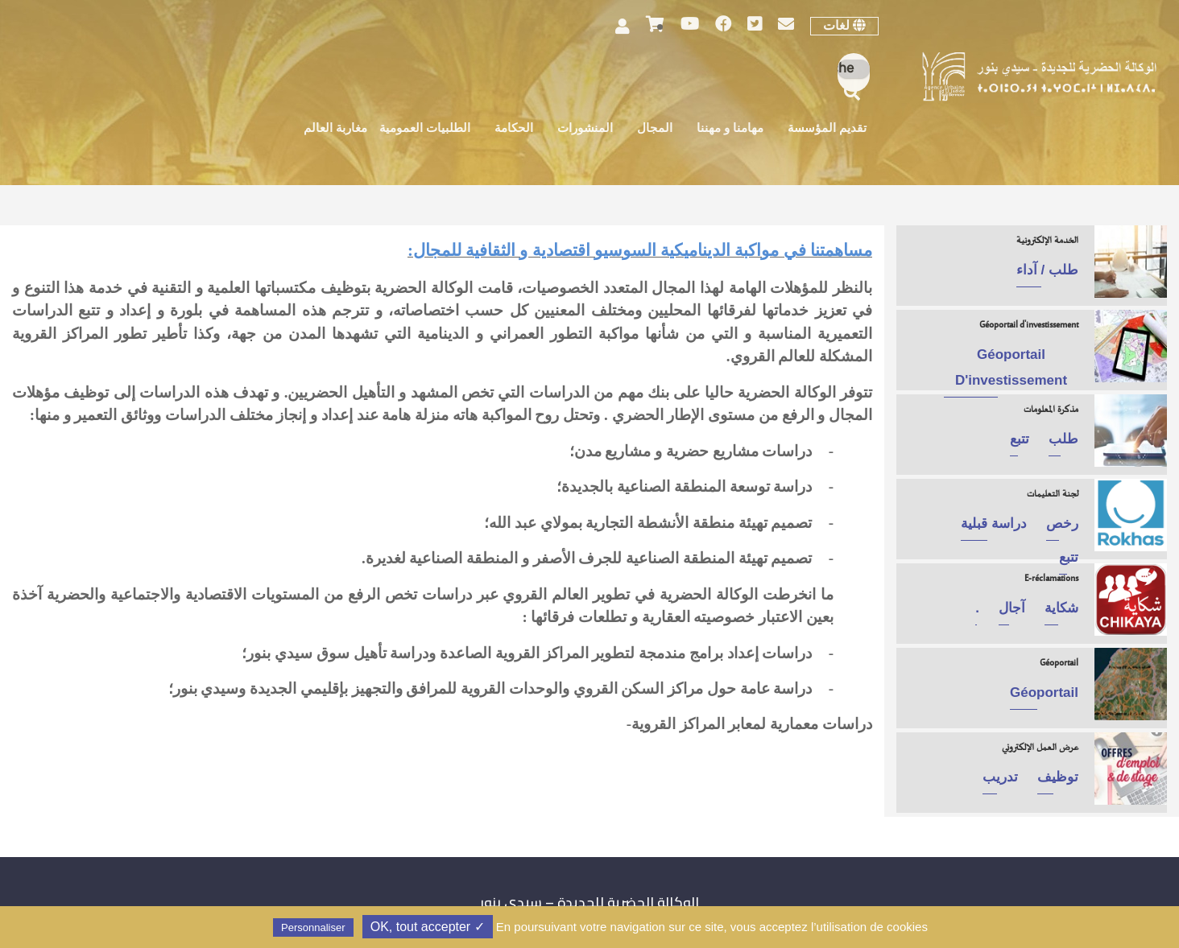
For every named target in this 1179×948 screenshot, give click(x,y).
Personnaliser (313, 927)
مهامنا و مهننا (730, 129)
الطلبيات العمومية (424, 129)
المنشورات (585, 129)
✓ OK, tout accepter (427, 927)
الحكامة (513, 129)
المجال (654, 129)
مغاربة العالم (335, 129)
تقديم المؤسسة (827, 129)
